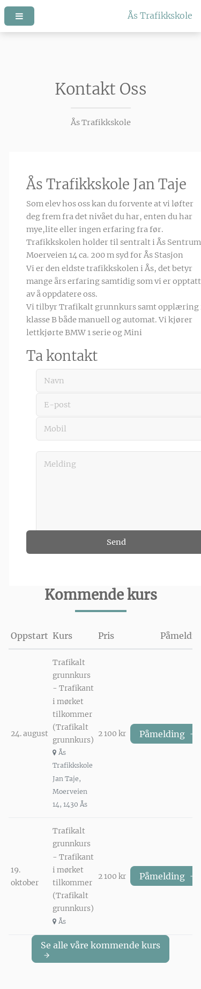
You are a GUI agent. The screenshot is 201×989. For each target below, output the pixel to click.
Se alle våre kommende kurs (100, 949)
